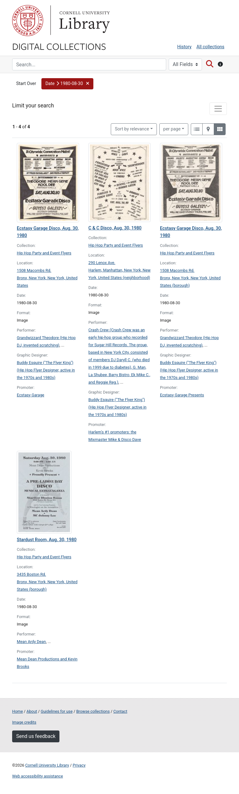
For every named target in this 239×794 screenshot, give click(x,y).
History (184, 47)
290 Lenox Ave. (101, 262)
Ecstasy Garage (30, 395)
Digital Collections (59, 46)
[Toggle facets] (218, 108)
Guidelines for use (57, 711)
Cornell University (27, 20)
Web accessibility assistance (37, 776)
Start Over (26, 83)
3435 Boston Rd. (31, 574)
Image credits (24, 722)
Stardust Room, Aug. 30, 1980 (47, 539)
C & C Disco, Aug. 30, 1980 (115, 228)
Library (84, 20)
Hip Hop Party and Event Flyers (44, 253)
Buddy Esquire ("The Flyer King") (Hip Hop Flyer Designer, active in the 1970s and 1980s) (46, 370)
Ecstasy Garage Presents (182, 395)
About (31, 711)
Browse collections (93, 711)
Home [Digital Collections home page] (17, 711)
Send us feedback (35, 736)
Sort (132, 129)
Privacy (79, 765)
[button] (67, 83)
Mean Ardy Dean (31, 641)
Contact (120, 711)
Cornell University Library (47, 765)
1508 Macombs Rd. (34, 270)
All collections (210, 47)
